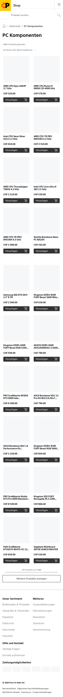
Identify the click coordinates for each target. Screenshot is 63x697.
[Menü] (4, 15)
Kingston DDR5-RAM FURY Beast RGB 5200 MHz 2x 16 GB (15, 348)
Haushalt (7, 635)
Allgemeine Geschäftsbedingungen (33, 688)
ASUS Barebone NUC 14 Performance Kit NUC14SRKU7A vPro (15, 448)
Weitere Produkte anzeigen (31, 578)
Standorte (38, 623)
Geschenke (8, 629)
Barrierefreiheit (9, 688)
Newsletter (39, 617)
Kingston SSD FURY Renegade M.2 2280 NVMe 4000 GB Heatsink (47, 499)
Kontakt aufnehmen (13, 655)
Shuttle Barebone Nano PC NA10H (46, 238)
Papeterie (7, 617)
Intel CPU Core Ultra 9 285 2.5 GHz (45, 188)
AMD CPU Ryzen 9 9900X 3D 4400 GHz (44, 87)
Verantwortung (41, 629)
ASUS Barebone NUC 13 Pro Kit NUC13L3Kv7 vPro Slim (46, 398)
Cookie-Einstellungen (42, 692)
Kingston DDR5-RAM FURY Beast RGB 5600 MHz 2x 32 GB (45, 448)
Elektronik (8, 623)
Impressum (26, 692)
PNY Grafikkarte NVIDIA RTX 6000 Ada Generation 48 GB (15, 398)
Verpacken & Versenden (15, 610)
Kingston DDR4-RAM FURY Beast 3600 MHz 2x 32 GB (45, 297)
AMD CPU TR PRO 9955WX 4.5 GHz (12, 238)
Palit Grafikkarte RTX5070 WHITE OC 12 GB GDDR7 (15, 549)
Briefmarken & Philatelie (15, 604)
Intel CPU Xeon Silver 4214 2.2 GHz (14, 137)
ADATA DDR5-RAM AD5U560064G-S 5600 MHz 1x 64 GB (46, 348)
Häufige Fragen (11, 648)
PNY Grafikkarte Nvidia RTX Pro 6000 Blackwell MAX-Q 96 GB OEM (15, 499)
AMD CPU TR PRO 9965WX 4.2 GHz (43, 137)
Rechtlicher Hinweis (11, 692)
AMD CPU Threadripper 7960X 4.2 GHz (15, 188)
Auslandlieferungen (44, 604)
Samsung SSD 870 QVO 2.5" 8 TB (15, 296)
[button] (16, 79)
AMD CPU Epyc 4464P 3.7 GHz (14, 87)
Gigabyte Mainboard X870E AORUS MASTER (46, 548)
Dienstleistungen (42, 610)
